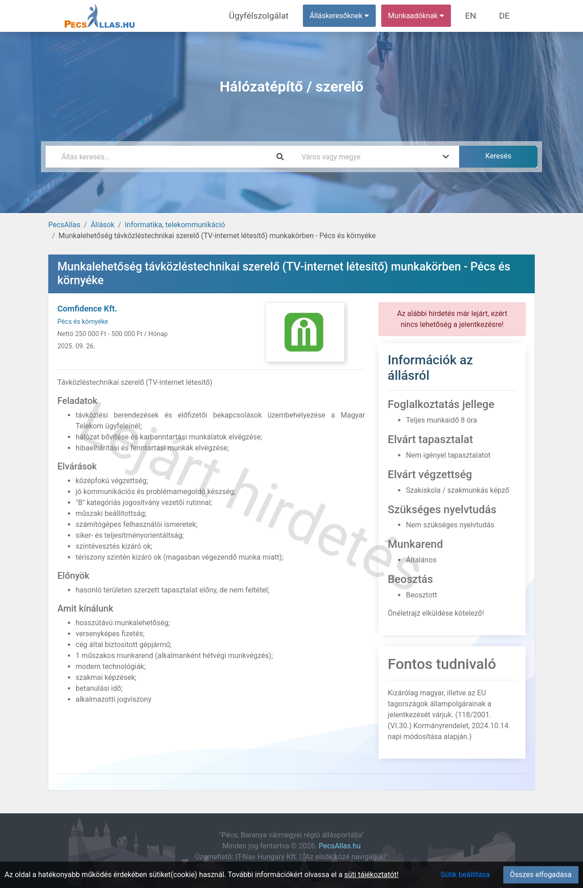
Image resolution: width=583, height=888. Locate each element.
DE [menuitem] (506, 15)
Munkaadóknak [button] (427, 15)
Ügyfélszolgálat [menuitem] (276, 15)
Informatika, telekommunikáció (175, 224)
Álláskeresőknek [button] (350, 15)
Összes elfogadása (541, 874)
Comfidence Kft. (87, 308)
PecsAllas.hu (340, 846)
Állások (102, 224)
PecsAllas (64, 224)
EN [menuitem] (479, 15)
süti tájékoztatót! (371, 874)
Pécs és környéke (82, 322)
